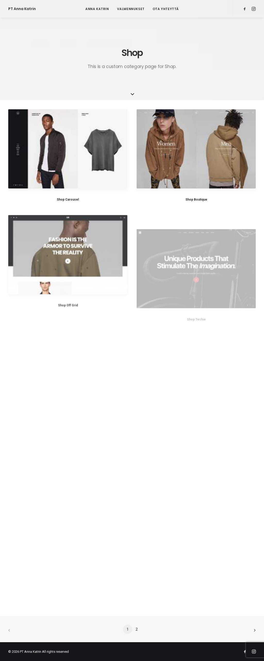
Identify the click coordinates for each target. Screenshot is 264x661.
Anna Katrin (97, 9)
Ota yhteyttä (166, 9)
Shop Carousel (68, 199)
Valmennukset (131, 9)
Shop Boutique (196, 199)
